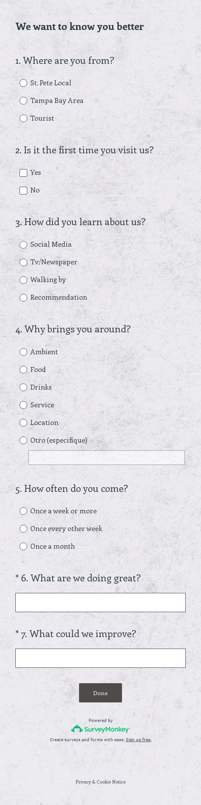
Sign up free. (139, 740)
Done (100, 693)
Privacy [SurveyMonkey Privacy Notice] (83, 781)
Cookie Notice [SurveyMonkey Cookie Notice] (111, 781)
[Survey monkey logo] (100, 729)
